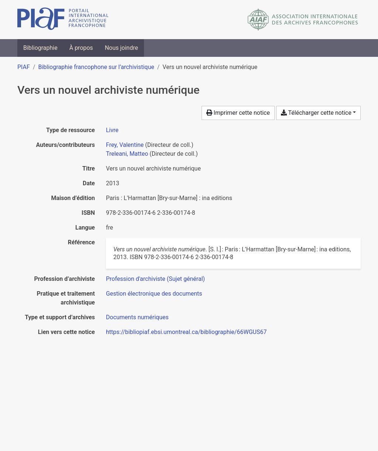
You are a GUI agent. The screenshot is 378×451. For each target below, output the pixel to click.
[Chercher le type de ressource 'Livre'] (112, 130)
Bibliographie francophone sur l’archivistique (96, 66)
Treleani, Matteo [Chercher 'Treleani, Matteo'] (127, 153)
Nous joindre (121, 47)
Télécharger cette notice (316, 112)
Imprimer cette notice (238, 112)
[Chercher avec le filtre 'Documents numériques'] (137, 317)
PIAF (23, 66)
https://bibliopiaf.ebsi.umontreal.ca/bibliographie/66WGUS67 (186, 331)
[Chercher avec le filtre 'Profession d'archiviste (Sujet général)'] (155, 278)
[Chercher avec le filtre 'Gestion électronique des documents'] (154, 293)
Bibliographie (40, 47)
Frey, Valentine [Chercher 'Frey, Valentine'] (125, 144)
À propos (81, 47)
